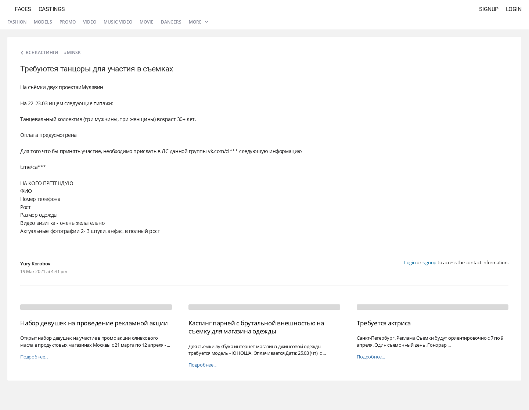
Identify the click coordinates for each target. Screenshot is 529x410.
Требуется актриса (384, 323)
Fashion (16, 22)
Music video (118, 22)
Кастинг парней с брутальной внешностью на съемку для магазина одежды (256, 327)
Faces (23, 9)
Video (89, 22)
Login (514, 9)
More (198, 22)
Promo (68, 22)
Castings (52, 9)
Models (43, 22)
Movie (147, 22)
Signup (489, 9)
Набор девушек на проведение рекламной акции (94, 323)
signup (429, 262)
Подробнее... (34, 357)
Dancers (171, 22)
